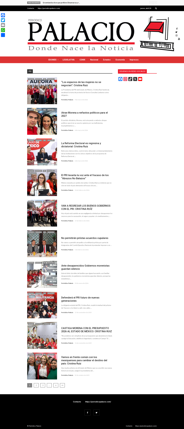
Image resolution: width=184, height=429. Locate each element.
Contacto (30, 8)
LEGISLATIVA (69, 60)
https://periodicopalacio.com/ (49, 8)
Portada (38, 79)
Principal (51, 79)
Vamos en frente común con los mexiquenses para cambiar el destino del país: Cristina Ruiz (84, 360)
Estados (107, 60)
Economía (120, 60)
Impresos (134, 60)
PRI (45, 79)
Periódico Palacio (67, 100)
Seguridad (32, 173)
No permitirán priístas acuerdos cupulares (84, 238)
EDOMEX (52, 60)
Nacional (94, 60)
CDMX (82, 60)
